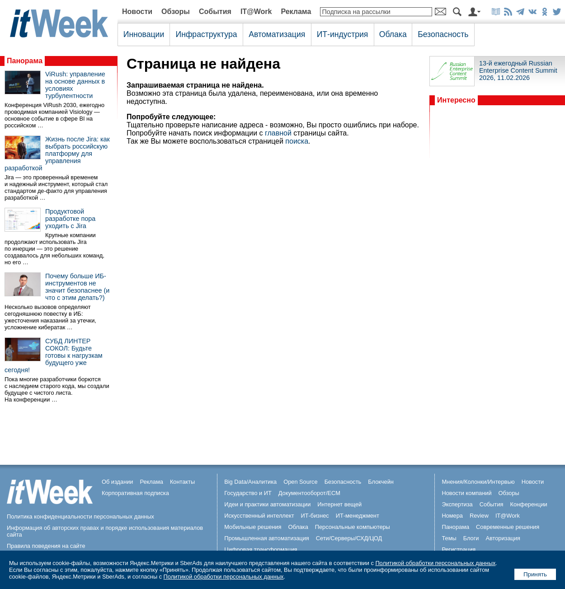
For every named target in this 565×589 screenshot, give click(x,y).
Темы (449, 538)
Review (479, 515)
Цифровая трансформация (260, 549)
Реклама (296, 11)
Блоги (471, 538)
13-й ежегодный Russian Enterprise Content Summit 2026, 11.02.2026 (518, 70)
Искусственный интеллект (259, 515)
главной (278, 133)
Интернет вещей (339, 504)
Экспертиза (457, 504)
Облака (393, 34)
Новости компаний (466, 493)
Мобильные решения (252, 527)
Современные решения (507, 527)
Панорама (24, 61)
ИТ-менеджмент (357, 515)
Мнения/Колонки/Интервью (478, 481)
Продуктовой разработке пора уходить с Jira (70, 218)
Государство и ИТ (248, 493)
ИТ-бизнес (315, 515)
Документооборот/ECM (309, 493)
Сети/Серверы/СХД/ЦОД (349, 538)
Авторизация (502, 538)
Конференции (528, 504)
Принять (535, 574)
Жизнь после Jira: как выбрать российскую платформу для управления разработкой (57, 154)
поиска (296, 141)
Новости (137, 11)
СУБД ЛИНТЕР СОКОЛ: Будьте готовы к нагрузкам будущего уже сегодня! (54, 355)
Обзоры (175, 11)
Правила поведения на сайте (46, 545)
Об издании (117, 481)
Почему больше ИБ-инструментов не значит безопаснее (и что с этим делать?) (77, 286)
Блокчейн (381, 481)
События (215, 11)
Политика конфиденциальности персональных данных (80, 516)
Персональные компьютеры (352, 527)
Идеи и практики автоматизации (267, 504)
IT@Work (256, 11)
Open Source (300, 481)
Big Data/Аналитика (250, 481)
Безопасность (443, 34)
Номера (452, 515)
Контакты (182, 481)
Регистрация (459, 549)
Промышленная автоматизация (266, 538)
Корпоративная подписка (135, 493)
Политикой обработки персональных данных (435, 563)
